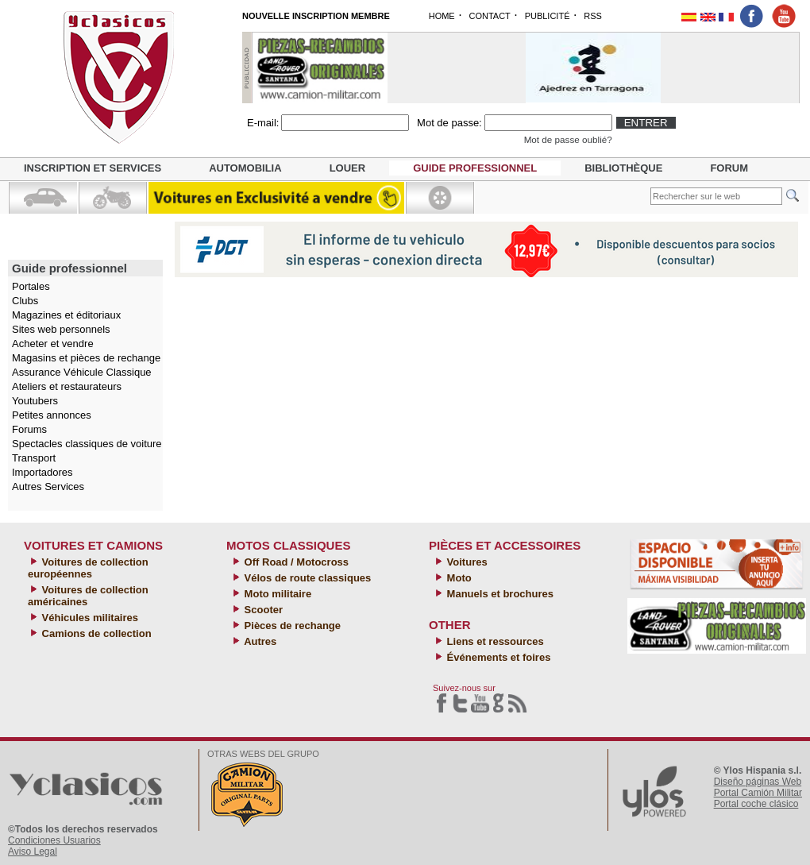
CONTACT (489, 16)
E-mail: (263, 123)
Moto (458, 578)
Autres (258, 641)
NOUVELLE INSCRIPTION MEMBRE (316, 16)
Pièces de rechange (291, 625)
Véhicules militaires (88, 618)
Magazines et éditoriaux (66, 315)
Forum (729, 168)
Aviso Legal (32, 851)
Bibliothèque (623, 168)
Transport (34, 458)
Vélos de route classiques (306, 578)
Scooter (262, 610)
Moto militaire (276, 594)
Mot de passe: (449, 123)
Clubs (25, 301)
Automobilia (245, 168)
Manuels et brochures (499, 594)
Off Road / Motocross (295, 562)
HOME (442, 16)
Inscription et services (92, 168)
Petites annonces (51, 415)
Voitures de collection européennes (88, 568)
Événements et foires (497, 657)
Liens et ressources (494, 641)
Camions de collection (95, 633)
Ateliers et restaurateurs (67, 386)
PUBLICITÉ (547, 16)
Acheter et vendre (53, 343)
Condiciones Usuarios (54, 840)
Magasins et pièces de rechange (86, 358)
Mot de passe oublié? (568, 139)
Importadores (42, 472)
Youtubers (35, 401)
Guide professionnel (475, 168)
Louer (348, 168)
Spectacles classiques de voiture (87, 444)
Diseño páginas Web (758, 781)
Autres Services (48, 486)
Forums (29, 429)
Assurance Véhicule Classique (82, 372)
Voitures (466, 562)
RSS (593, 16)
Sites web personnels (61, 329)
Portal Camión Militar (758, 792)
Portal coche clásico (756, 803)
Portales (31, 286)
